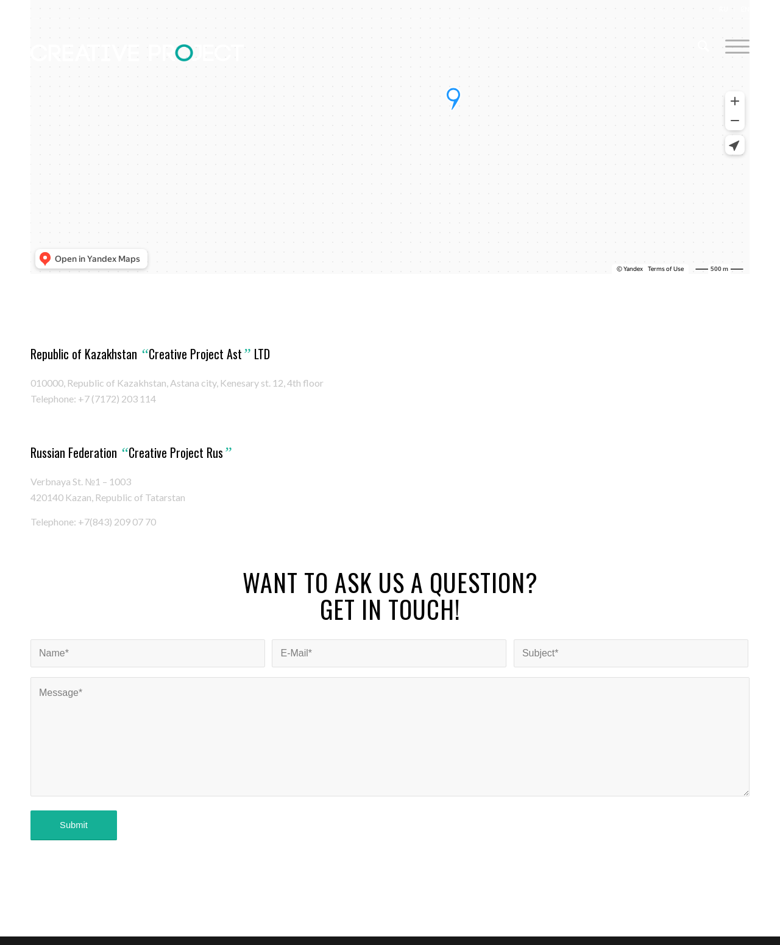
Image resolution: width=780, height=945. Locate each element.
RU (723, 9)
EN (745, 9)
